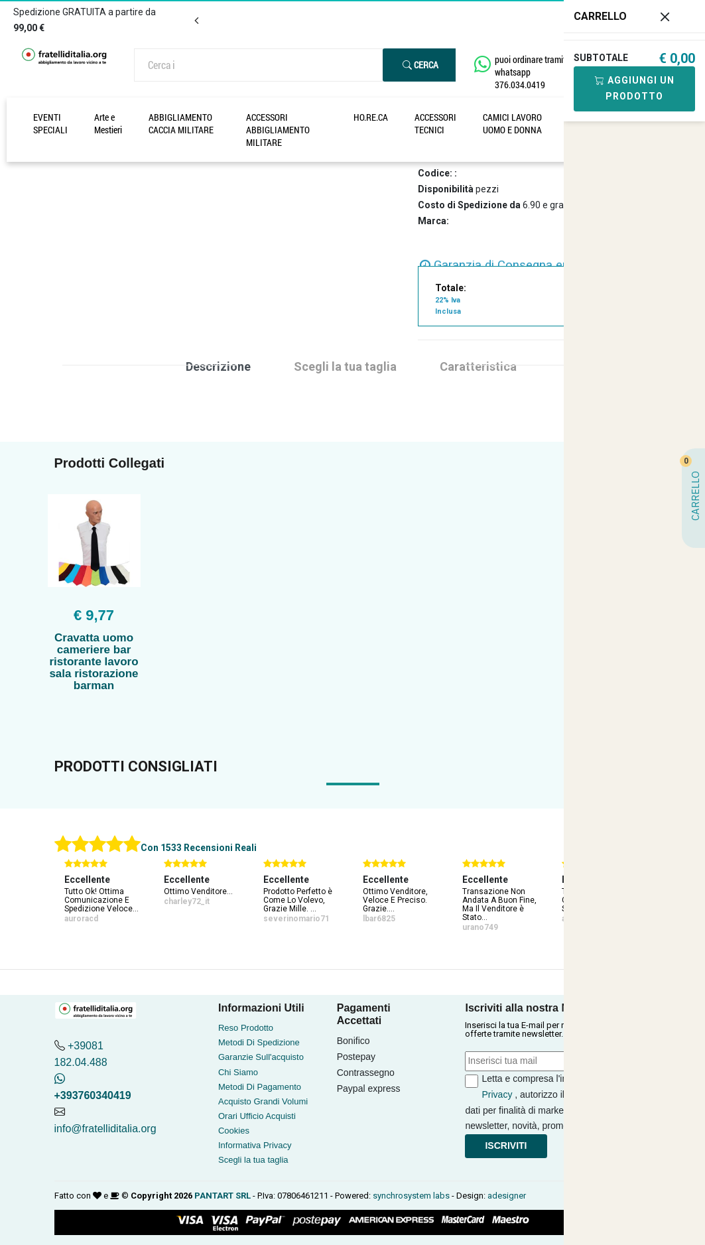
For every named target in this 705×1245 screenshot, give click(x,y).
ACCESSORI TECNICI (435, 123)
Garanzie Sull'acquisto (261, 1057)
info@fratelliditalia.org (105, 1128)
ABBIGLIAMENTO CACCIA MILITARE (181, 123)
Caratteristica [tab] (478, 366)
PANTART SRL (222, 1196)
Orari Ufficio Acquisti (257, 1116)
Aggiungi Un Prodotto (634, 88)
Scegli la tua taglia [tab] (345, 366)
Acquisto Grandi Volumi (263, 1101)
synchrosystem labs (411, 1196)
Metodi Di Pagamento (259, 1087)
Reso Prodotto (245, 1028)
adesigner (506, 1196)
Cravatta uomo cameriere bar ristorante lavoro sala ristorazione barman (93, 661)
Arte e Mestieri (108, 123)
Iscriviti (506, 1145)
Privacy (496, 1094)
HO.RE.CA (370, 117)
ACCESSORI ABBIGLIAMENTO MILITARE (278, 130)
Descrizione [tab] (218, 366)
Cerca (420, 64)
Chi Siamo (238, 1072)
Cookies (233, 1131)
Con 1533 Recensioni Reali (199, 847)
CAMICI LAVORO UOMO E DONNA (512, 123)
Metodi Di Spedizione (259, 1042)
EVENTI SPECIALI (50, 123)
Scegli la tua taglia (253, 1160)
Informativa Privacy (255, 1145)
